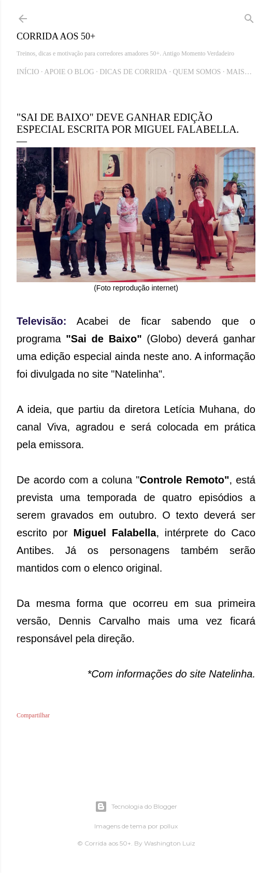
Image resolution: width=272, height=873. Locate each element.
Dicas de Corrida (133, 72)
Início (28, 72)
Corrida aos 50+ (56, 36)
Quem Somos (197, 72)
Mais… (239, 72)
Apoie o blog (69, 72)
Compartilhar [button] (33, 715)
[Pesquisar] (249, 16)
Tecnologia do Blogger (136, 806)
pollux (169, 826)
